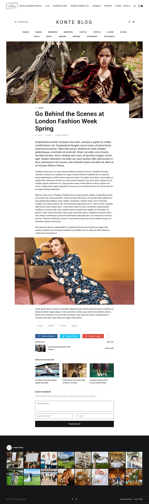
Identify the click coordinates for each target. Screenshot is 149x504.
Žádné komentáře (62, 135)
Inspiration (52, 32)
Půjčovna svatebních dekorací (30, 6)
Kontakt (118, 6)
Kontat (140, 499)
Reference (108, 6)
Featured (51, 326)
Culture (110, 32)
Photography (92, 36)
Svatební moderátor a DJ (80, 6)
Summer (74, 326)
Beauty (37, 36)
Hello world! (109, 348)
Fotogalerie (96, 6)
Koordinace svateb (60, 6)
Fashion (26, 32)
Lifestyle (83, 32)
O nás (47, 6)
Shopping (62, 36)
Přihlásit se (126, 6)
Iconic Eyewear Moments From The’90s (53, 348)
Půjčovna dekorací (126, 499)
